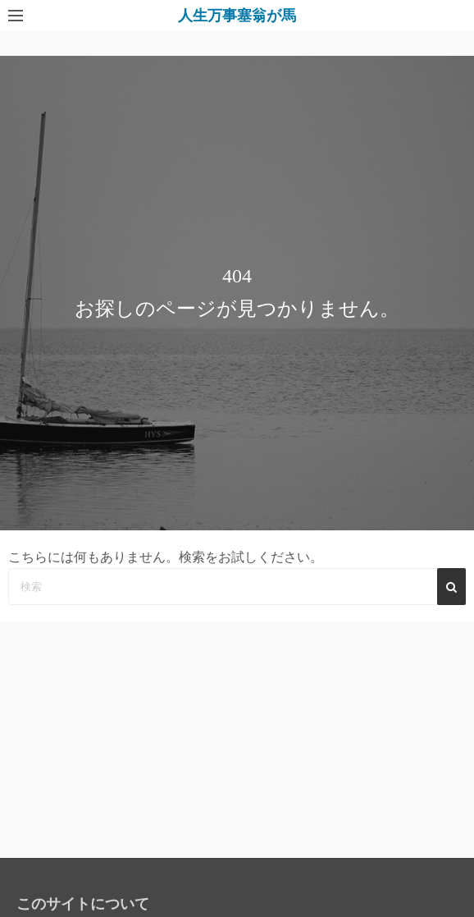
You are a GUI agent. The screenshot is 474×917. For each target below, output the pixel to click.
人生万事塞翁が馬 (237, 15)
